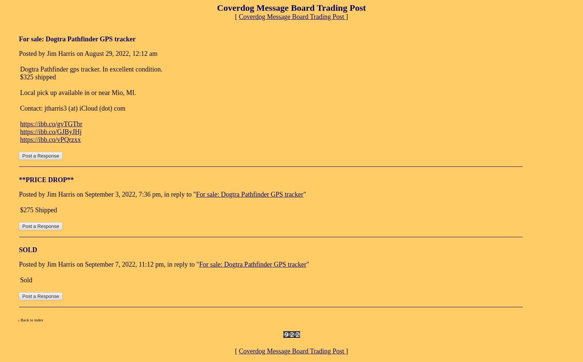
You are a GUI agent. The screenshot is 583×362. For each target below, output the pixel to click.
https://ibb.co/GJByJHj (51, 132)
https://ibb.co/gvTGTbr (51, 124)
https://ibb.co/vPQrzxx (50, 139)
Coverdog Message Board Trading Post (292, 16)
